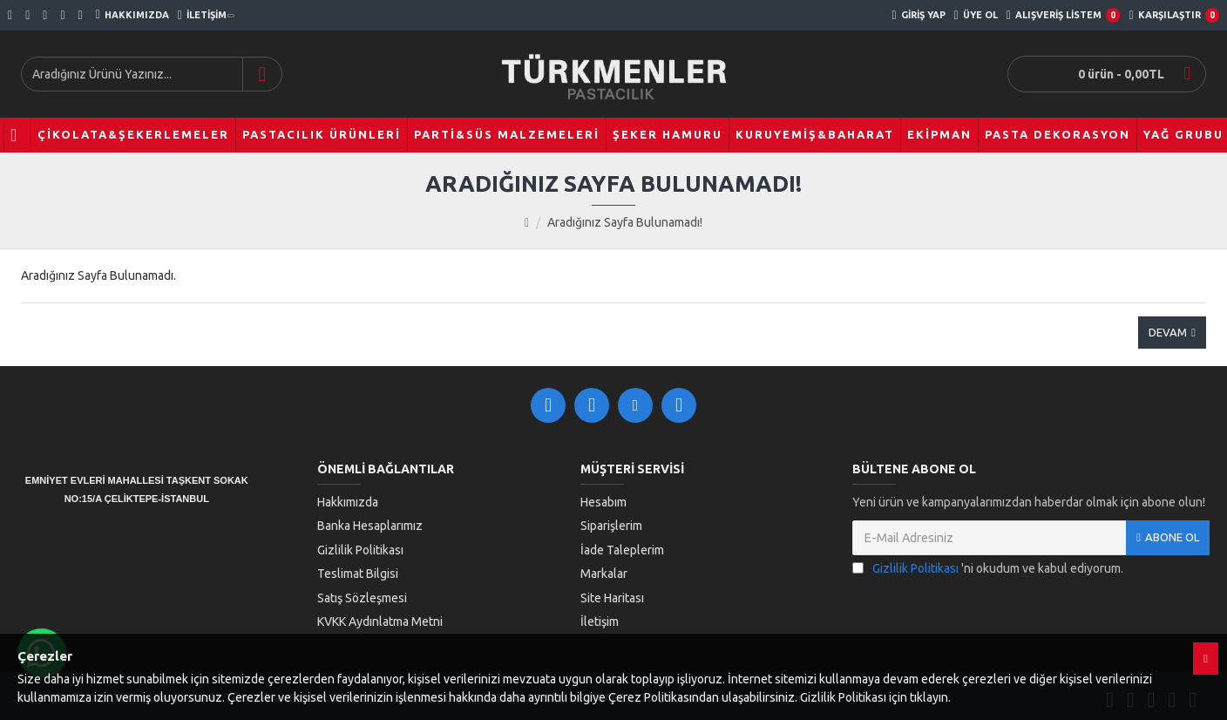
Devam (1168, 332)
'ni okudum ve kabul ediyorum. (987, 569)
